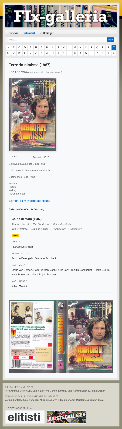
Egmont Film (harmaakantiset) (29, 200)
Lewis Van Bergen (22, 270)
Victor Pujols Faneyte (44, 274)
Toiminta (23, 286)
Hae (110, 39)
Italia (14, 286)
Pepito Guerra (102, 270)
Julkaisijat (47, 33)
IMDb (15, 235)
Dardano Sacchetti (45, 258)
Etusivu (13, 33)
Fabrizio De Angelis (23, 246)
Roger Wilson (41, 270)
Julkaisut (29, 33)
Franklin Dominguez (81, 270)
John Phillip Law (59, 270)
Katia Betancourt (21, 274)
